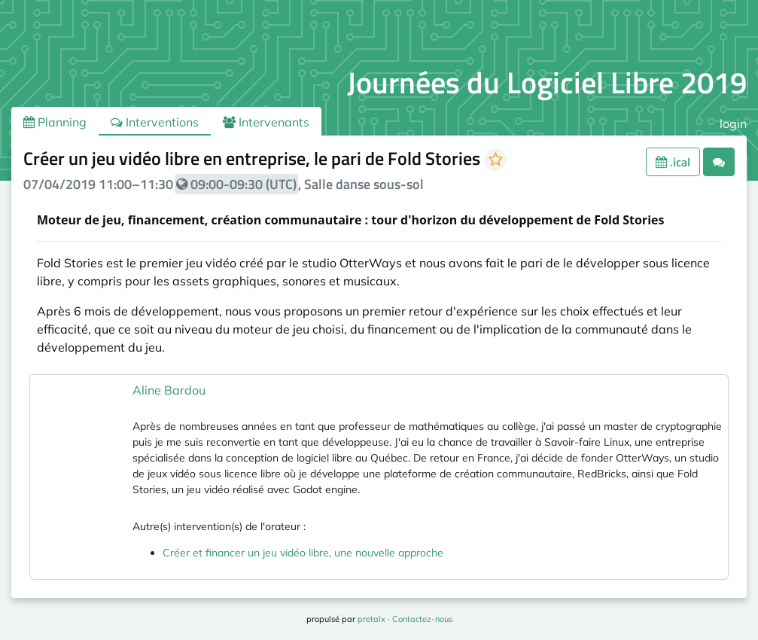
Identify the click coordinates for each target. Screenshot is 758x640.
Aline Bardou (168, 390)
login (733, 123)
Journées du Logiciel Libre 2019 (547, 82)
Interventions (155, 122)
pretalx (371, 619)
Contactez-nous (422, 619)
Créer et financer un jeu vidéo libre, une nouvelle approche (303, 552)
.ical (673, 162)
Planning (55, 122)
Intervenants (266, 122)
